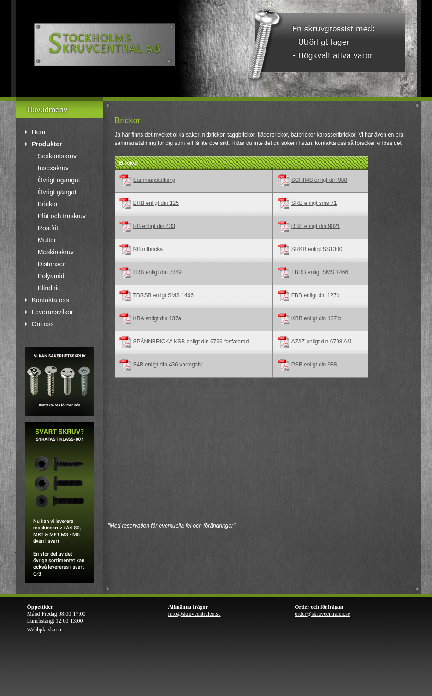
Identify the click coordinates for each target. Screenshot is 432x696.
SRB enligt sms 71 (314, 203)
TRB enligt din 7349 (157, 272)
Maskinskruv (56, 252)
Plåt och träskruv (62, 216)
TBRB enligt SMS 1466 (319, 272)
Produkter (47, 144)
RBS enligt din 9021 (315, 226)
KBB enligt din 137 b (316, 318)
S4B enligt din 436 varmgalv (167, 364)
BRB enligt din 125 (156, 203)
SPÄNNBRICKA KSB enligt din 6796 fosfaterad (191, 341)
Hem (39, 132)
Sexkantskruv (57, 156)
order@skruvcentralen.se (322, 614)
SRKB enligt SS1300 (317, 249)
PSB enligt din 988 (314, 364)
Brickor (48, 204)
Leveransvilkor (52, 312)
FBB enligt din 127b (315, 295)
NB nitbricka (148, 249)
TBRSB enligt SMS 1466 (163, 295)
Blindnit (48, 288)
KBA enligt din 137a (157, 318)
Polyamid (51, 276)
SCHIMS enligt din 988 (319, 180)
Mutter (47, 240)
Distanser (51, 264)
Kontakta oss (50, 300)
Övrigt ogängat (59, 180)
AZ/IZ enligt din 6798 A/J (321, 341)
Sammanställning (154, 180)
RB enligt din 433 (154, 226)
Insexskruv (53, 168)
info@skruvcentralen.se (194, 614)
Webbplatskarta (44, 629)
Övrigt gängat (57, 192)
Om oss (43, 324)
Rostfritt (49, 228)
